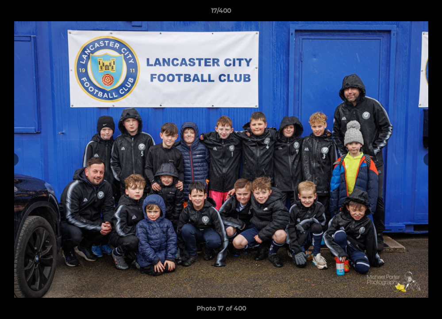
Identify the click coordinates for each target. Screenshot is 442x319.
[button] (426, 13)
